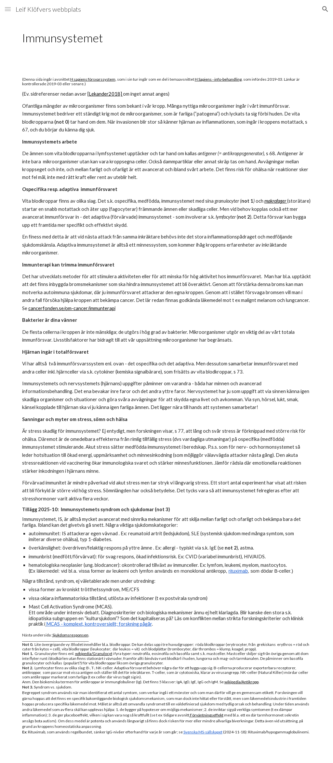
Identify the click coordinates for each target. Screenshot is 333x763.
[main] (167, 37)
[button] (8, 9)
